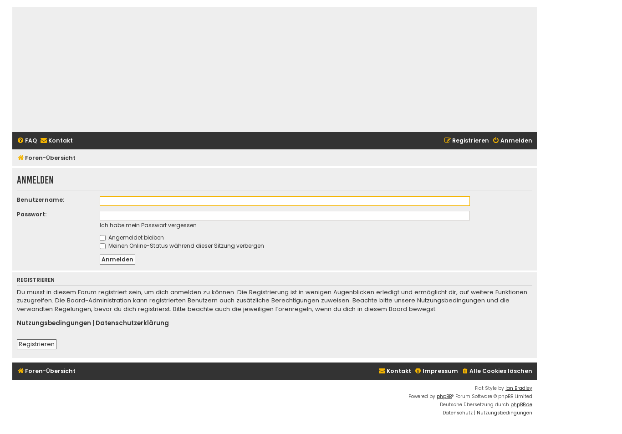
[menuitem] (27, 141)
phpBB (444, 396)
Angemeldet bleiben (132, 237)
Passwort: (31, 214)
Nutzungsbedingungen (54, 323)
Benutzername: (40, 200)
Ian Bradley (518, 388)
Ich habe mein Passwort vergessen (148, 225)
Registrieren (37, 344)
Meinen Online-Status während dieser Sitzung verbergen (182, 246)
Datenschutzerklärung (132, 323)
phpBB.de (521, 404)
